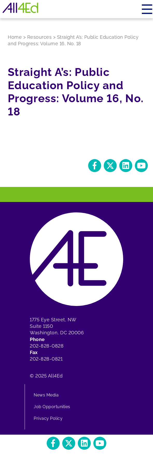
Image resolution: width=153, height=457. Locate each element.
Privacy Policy (48, 418)
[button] (94, 165)
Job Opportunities (52, 406)
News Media (46, 395)
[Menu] (147, 9)
